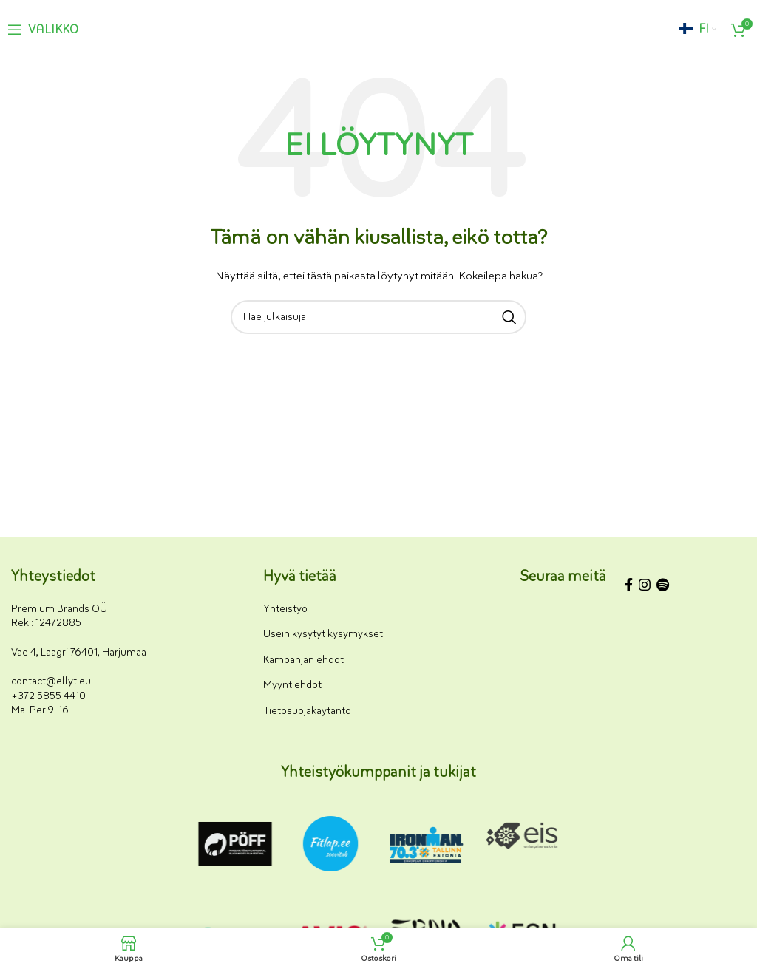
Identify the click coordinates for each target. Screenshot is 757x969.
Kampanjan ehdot (303, 660)
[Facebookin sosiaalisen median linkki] (629, 587)
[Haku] (378, 317)
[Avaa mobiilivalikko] (43, 29)
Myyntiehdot (292, 685)
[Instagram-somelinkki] (645, 587)
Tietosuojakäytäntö (307, 711)
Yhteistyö (285, 609)
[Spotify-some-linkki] (662, 587)
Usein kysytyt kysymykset (323, 634)
